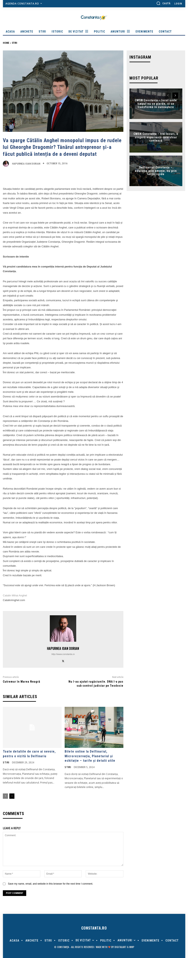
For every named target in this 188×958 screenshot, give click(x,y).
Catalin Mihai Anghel (15, 595)
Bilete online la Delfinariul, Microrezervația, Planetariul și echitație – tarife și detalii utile (90, 755)
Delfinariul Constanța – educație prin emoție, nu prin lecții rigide (156, 170)
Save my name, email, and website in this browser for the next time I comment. (50, 882)
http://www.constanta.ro (63, 654)
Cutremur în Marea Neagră (21, 681)
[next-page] (11, 795)
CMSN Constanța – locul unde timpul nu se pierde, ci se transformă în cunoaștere (156, 103)
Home (6, 42)
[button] (163, 3)
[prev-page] (5, 795)
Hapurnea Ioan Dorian (26, 163)
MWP (131, 946)
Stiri (14, 42)
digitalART (120, 946)
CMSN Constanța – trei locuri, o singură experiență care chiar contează (156, 136)
